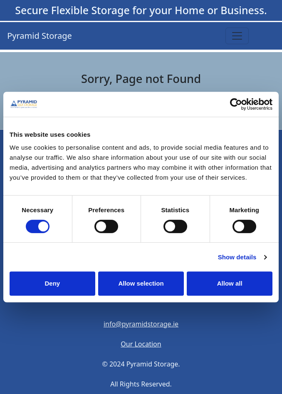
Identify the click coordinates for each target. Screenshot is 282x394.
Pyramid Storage (38, 35)
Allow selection (140, 283)
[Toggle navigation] (237, 36)
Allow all (229, 283)
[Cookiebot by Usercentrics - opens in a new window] (236, 104)
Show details (237, 257)
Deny (52, 283)
